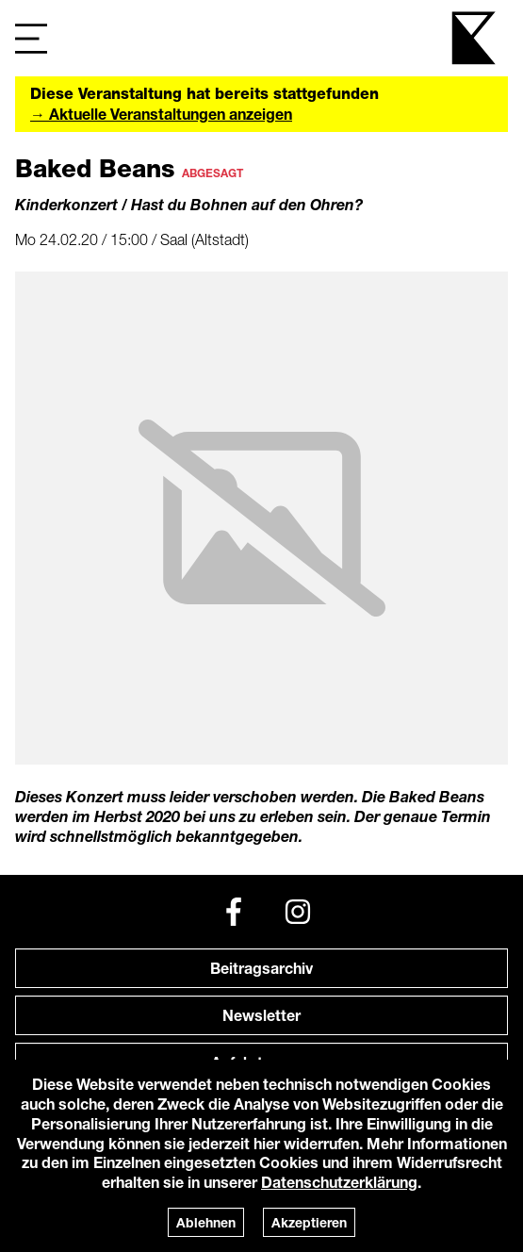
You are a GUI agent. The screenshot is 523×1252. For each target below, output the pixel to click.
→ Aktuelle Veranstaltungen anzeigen (161, 114)
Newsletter (261, 1015)
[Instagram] (298, 912)
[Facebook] (234, 912)
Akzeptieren (309, 1222)
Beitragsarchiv (261, 968)
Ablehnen (206, 1222)
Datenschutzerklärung (339, 1182)
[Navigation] (31, 38)
